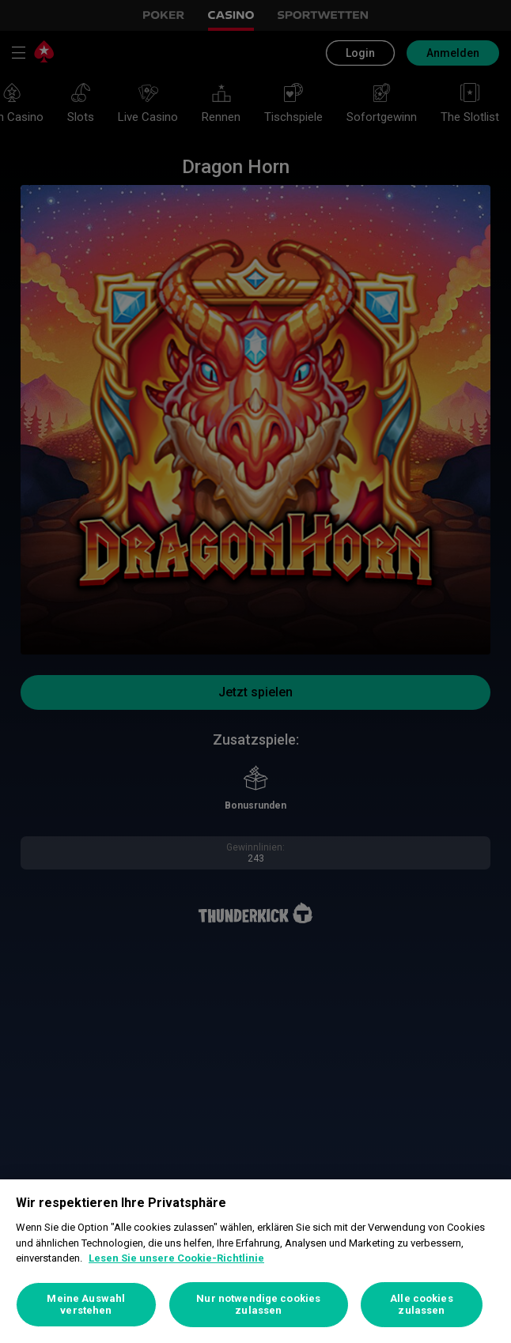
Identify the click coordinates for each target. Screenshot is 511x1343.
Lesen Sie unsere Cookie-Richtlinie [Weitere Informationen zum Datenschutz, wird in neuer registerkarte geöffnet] (176, 1258)
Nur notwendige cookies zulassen (258, 1304)
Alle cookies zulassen (421, 1304)
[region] (255, 1261)
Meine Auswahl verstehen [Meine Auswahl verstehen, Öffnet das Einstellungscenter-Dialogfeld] (86, 1304)
